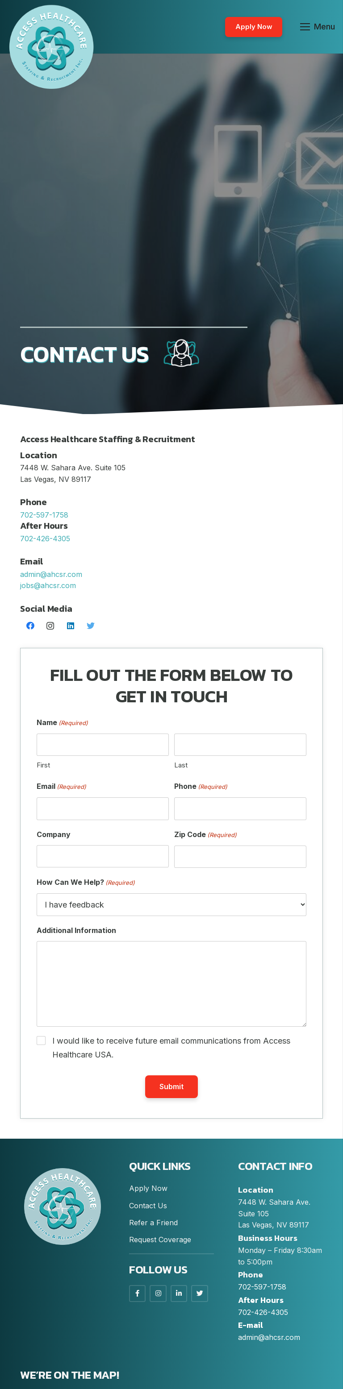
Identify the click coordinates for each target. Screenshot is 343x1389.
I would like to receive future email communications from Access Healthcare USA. (171, 1047)
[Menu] (318, 27)
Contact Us (148, 1205)
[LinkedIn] (70, 626)
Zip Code (205, 835)
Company (54, 834)
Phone (200, 787)
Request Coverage (160, 1239)
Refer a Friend (153, 1222)
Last (181, 765)
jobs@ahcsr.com (48, 585)
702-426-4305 (263, 1312)
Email (61, 787)
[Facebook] (30, 626)
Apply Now (148, 1188)
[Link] (51, 46)
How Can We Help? (86, 883)
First (43, 765)
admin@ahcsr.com (51, 574)
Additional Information (76, 930)
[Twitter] (90, 626)
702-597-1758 (262, 1286)
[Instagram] (50, 626)
